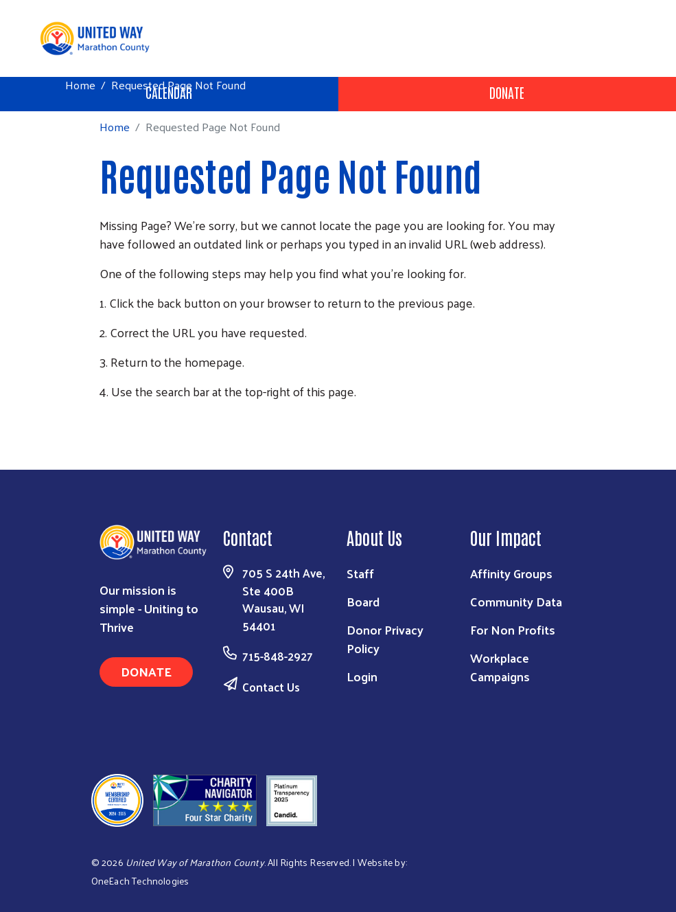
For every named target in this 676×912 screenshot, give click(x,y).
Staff (360, 573)
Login (362, 676)
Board (363, 601)
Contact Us (271, 686)
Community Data (516, 601)
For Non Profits (512, 629)
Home (80, 84)
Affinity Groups (511, 573)
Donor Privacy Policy (385, 639)
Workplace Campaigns (500, 667)
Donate (506, 92)
